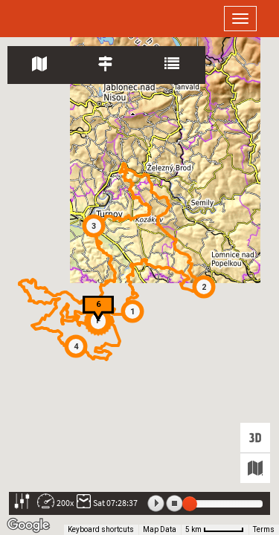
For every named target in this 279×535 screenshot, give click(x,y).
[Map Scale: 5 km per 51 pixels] (214, 530)
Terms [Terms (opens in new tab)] (264, 529)
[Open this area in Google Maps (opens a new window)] (28, 525)
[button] (132, 311)
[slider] (189, 503)
